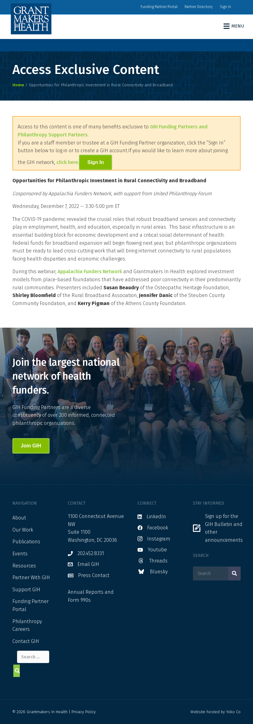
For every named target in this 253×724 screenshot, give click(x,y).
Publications (26, 542)
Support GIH (26, 590)
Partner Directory (199, 7)
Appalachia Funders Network (90, 271)
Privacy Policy (84, 711)
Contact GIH (25, 641)
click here (67, 162)
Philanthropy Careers (27, 625)
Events (20, 554)
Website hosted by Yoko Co (215, 711)
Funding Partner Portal (159, 7)
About (19, 518)
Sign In (225, 7)
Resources (24, 566)
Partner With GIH (31, 577)
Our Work (22, 530)
